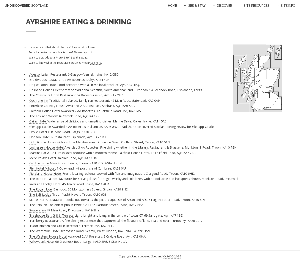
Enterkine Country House (47, 105)
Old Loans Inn (39, 163)
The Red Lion (38, 178)
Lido (32, 142)
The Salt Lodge (40, 194)
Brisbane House (40, 90)
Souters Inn (37, 210)
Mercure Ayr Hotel (42, 158)
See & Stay (197, 5)
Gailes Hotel (38, 121)
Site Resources (256, 5)
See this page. (79, 57)
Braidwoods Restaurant (46, 79)
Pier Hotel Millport (42, 168)
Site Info (288, 5)
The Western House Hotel (48, 236)
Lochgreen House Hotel (46, 147)
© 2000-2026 (172, 256)
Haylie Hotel (38, 132)
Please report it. (83, 52)
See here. (96, 62)
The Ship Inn (38, 205)
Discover (224, 5)
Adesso (34, 74)
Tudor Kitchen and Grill (45, 226)
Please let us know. (83, 47)
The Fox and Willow (43, 116)
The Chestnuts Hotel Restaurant (52, 95)
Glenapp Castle (40, 126)
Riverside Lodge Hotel (45, 184)
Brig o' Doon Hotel (43, 84)
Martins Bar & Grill (42, 153)
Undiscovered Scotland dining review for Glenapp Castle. (173, 126)
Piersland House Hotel (45, 173)
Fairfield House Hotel (44, 111)
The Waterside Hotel (44, 231)
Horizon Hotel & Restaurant (49, 137)
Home (172, 5)
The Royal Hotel (40, 189)
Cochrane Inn (38, 100)
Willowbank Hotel (41, 241)
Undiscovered (26, 5)
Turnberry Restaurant (45, 220)
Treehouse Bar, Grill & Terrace (51, 215)
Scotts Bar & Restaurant (47, 199)
